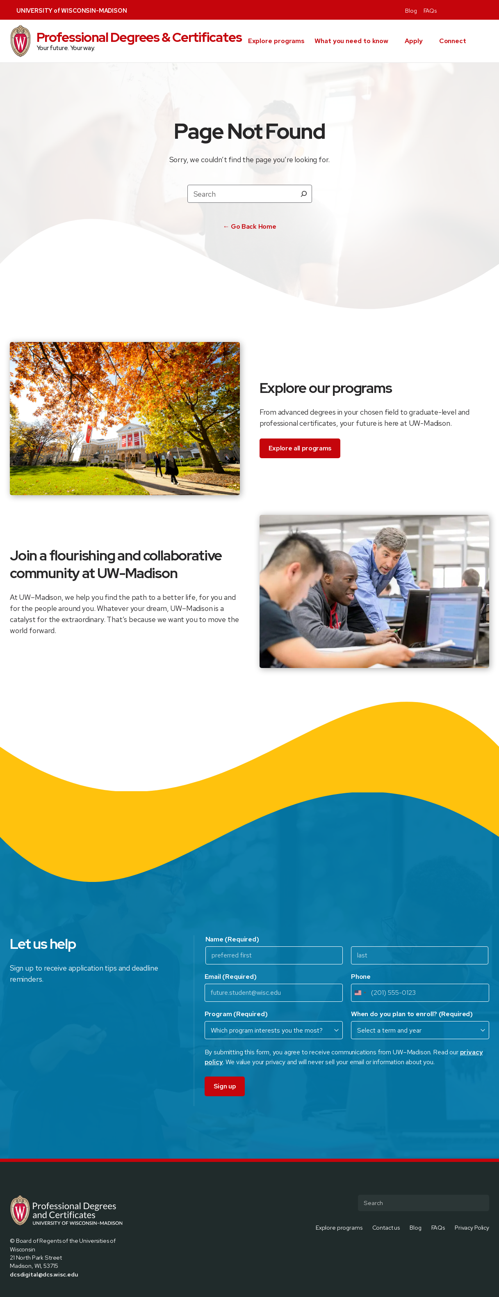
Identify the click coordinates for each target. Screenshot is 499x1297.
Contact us (386, 1227)
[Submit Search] (479, 1203)
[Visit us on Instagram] (466, 10)
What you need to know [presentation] (351, 41)
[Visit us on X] (456, 10)
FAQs (430, 10)
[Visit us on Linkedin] (476, 10)
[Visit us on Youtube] (486, 10)
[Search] (304, 194)
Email (231, 976)
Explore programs (276, 41)
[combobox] (360, 992)
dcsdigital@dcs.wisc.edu (44, 1274)
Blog (411, 10)
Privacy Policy (472, 1227)
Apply (414, 41)
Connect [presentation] (452, 41)
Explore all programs (300, 448)
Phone (361, 976)
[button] (486, 41)
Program (236, 1014)
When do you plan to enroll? (412, 1014)
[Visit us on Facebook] (446, 10)
